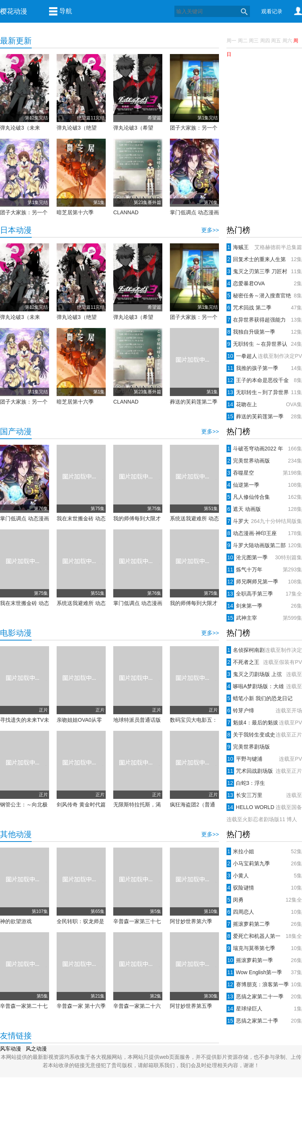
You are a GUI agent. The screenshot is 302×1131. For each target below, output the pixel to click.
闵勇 (264, 900)
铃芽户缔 (264, 710)
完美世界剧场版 (248, 746)
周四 (265, 40)
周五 (276, 40)
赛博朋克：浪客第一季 (264, 984)
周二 (243, 40)
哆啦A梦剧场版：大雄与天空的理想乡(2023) (264, 686)
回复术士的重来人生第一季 (264, 259)
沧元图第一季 (264, 557)
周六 (287, 40)
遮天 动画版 (264, 509)
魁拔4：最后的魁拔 (264, 722)
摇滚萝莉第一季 (264, 960)
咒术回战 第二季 (264, 307)
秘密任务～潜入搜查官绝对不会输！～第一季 (264, 295)
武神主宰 (264, 618)
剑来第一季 (264, 606)
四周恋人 (264, 912)
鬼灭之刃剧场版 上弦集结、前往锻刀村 (264, 674)
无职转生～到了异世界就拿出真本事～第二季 (264, 392)
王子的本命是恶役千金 (264, 380)
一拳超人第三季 (264, 356)
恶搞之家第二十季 (264, 1020)
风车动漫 (10, 1049)
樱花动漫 (13, 11)
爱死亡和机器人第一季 (264, 936)
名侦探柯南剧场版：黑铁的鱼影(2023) (264, 650)
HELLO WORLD (264, 807)
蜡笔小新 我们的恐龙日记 (259, 698)
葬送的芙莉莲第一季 (264, 416)
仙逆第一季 (264, 485)
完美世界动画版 (264, 460)
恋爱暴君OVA (264, 283)
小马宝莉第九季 (264, 863)
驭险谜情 (264, 887)
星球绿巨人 (264, 1008)
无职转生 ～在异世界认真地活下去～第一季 (264, 344)
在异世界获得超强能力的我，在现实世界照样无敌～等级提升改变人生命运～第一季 (264, 319)
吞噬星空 (264, 473)
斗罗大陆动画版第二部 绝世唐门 (264, 545)
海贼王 (264, 247)
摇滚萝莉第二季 (264, 924)
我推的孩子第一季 (264, 368)
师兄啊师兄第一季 (264, 581)
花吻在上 (264, 404)
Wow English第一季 (264, 972)
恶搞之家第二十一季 (264, 996)
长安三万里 (264, 795)
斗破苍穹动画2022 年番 (264, 448)
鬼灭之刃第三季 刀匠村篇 (264, 271)
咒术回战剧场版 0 (264, 771)
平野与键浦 (264, 759)
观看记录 (271, 11)
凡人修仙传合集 (264, 497)
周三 (254, 40)
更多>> (210, 230)
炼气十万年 (264, 569)
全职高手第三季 (264, 593)
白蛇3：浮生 (245, 783)
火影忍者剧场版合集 (264, 819)
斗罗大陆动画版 (264, 521)
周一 (232, 40)
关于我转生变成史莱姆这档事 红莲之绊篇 (264, 734)
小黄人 (264, 875)
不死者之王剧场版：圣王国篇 (264, 662)
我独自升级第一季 (264, 332)
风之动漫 (36, 1049)
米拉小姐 (264, 851)
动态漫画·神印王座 (264, 533)
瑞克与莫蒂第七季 (264, 948)
